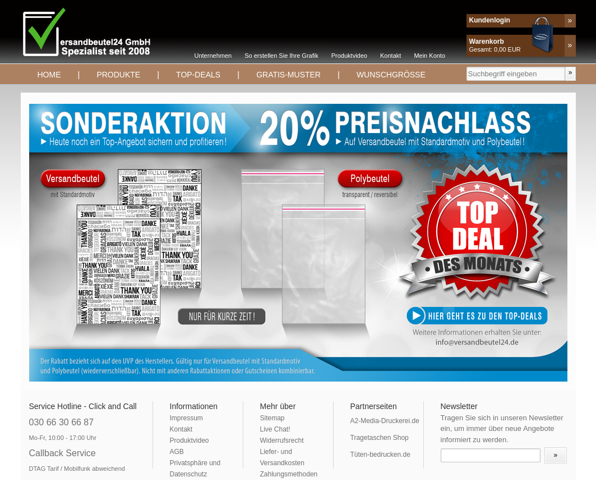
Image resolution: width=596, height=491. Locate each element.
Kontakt (390, 55)
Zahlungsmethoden (289, 474)
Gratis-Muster (288, 74)
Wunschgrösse (391, 74)
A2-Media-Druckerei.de (384, 421)
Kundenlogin (489, 20)
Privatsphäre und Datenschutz (195, 468)
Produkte (118, 74)
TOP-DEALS (198, 74)
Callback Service (62, 453)
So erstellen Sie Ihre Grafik (281, 55)
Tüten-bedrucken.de (380, 454)
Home (49, 74)
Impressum (186, 418)
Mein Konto (429, 55)
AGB (177, 452)
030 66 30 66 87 (61, 422)
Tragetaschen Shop (379, 438)
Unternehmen (213, 55)
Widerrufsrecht (282, 440)
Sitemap (272, 418)
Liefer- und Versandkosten (282, 457)
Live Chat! (275, 429)
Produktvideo (349, 55)
